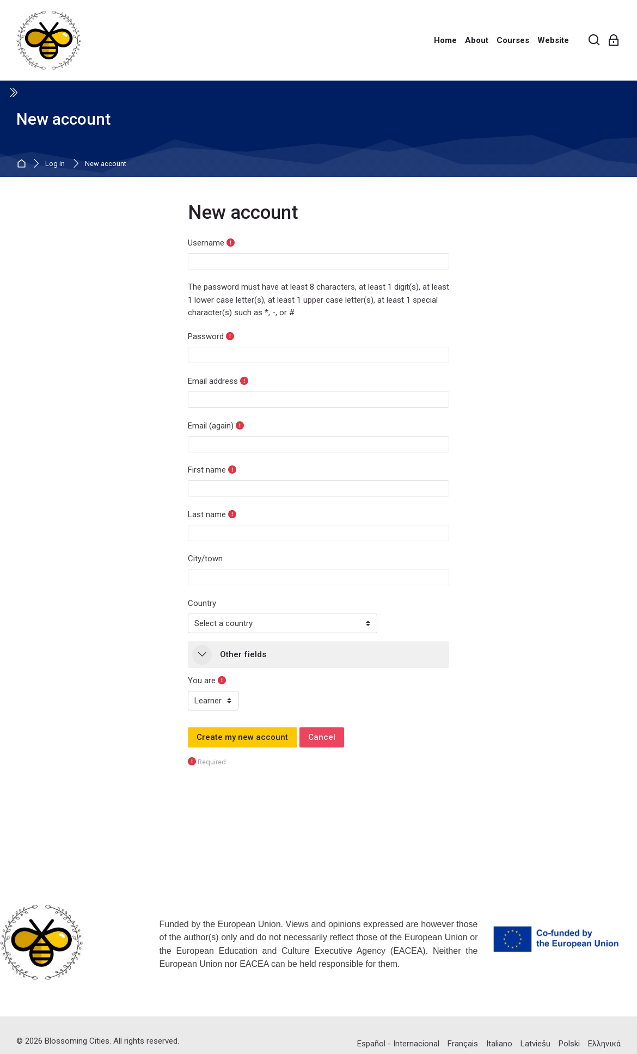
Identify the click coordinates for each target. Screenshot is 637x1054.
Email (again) (211, 426)
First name (207, 470)
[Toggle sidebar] (13, 92)
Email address (213, 381)
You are (202, 680)
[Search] (594, 40)
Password (206, 336)
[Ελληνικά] (604, 1043)
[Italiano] (499, 1043)
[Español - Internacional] (398, 1043)
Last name (207, 514)
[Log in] (614, 40)
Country (202, 603)
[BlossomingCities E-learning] (48, 40)
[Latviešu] (535, 1043)
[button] (202, 655)
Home (23, 164)
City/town (205, 558)
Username (206, 243)
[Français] (463, 1043)
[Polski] (569, 1043)
